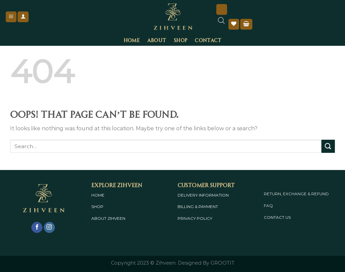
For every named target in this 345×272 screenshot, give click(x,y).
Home (132, 40)
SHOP (97, 206)
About (156, 40)
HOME (97, 195)
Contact (208, 40)
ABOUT (98, 218)
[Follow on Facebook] (36, 227)
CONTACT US (277, 217)
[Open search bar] (221, 24)
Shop (180, 40)
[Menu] (11, 17)
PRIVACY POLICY (195, 218)
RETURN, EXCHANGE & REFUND (296, 193)
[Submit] (328, 146)
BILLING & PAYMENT (198, 206)
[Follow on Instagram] (49, 227)
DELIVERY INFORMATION (203, 195)
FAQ (268, 205)
